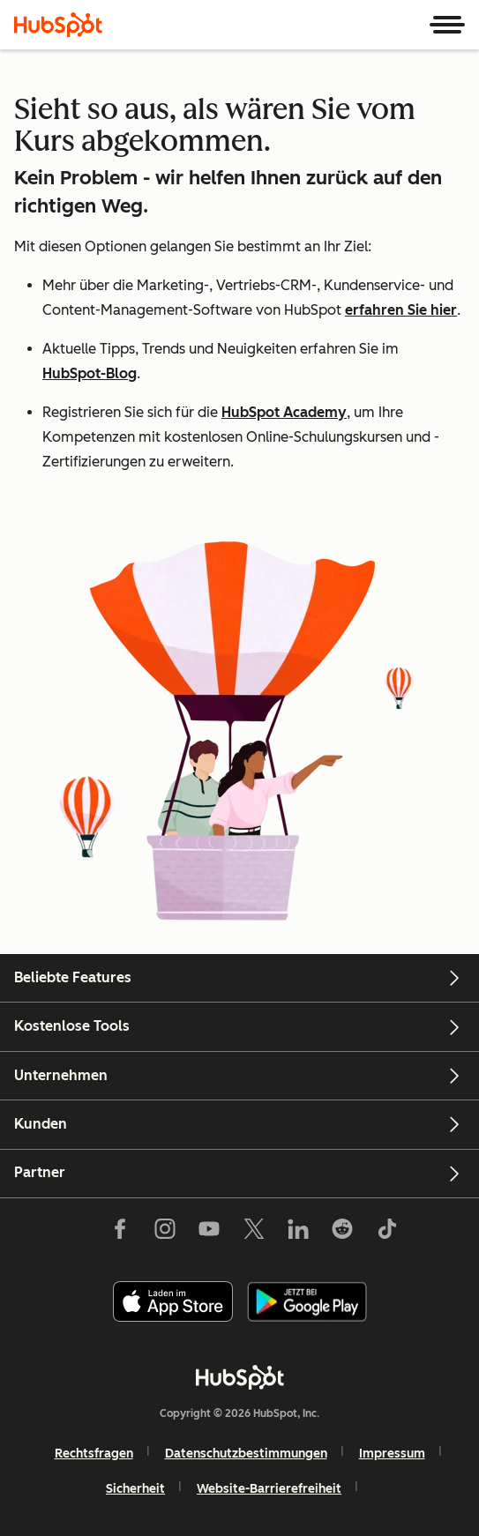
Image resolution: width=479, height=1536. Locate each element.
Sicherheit (135, 1488)
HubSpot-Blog (89, 373)
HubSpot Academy (284, 412)
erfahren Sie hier (401, 310)
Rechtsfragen (94, 1453)
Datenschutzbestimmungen (246, 1453)
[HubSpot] (58, 24)
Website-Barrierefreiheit (269, 1488)
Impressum (392, 1453)
